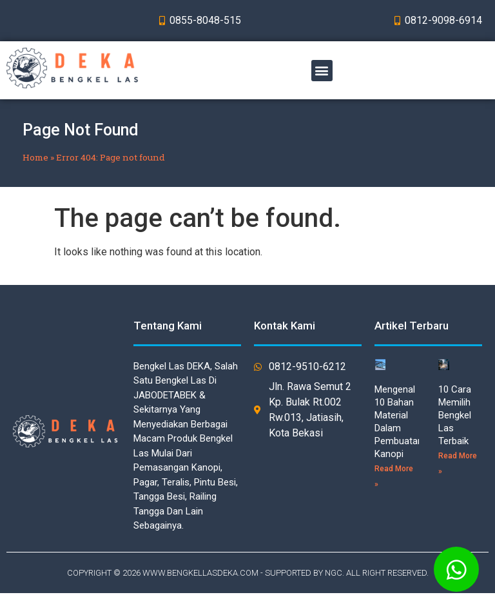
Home (35, 157)
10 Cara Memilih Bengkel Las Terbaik (454, 415)
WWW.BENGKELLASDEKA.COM (200, 573)
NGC (333, 573)
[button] (322, 70)
